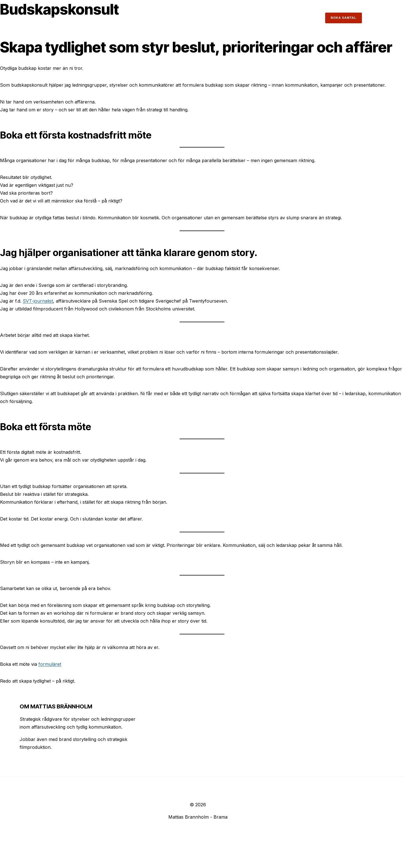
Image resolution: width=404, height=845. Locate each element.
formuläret (49, 664)
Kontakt (309, 18)
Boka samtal (343, 17)
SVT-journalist (38, 301)
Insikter (263, 18)
